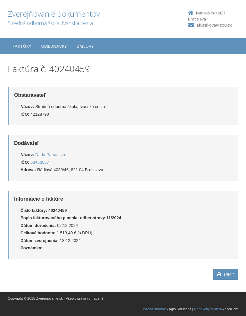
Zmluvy (85, 46)
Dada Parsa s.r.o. (51, 154)
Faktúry (21, 46)
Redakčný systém (208, 309)
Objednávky (54, 46)
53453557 (39, 162)
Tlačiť (225, 274)
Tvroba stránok (154, 309)
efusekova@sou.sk (214, 25)
